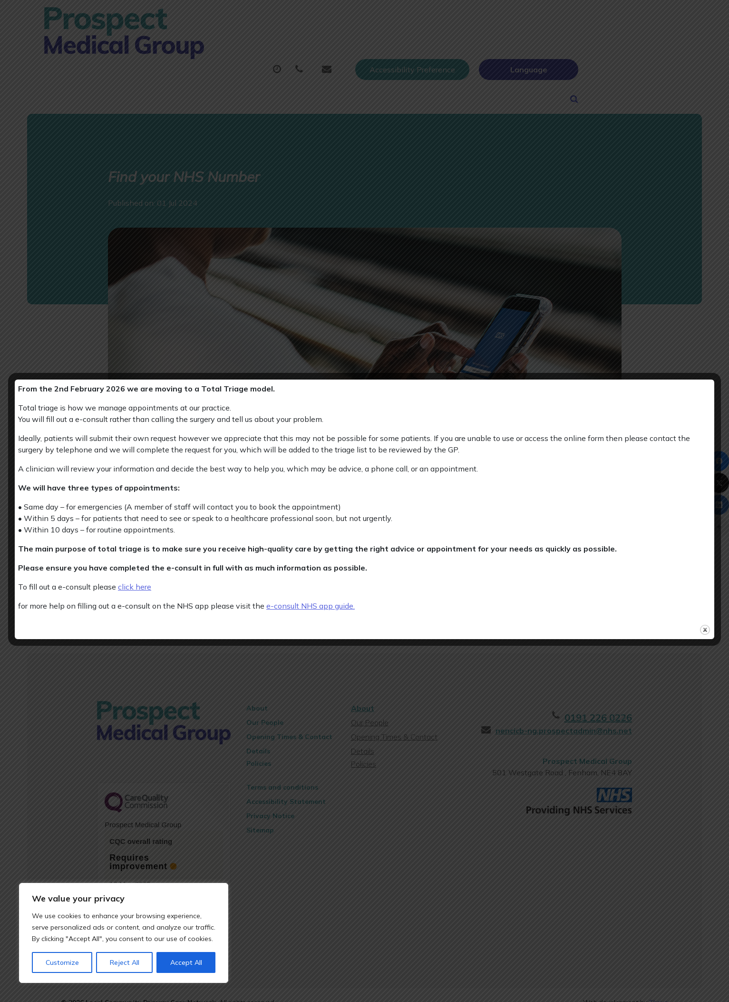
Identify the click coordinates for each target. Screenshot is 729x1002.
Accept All (186, 962)
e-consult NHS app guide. (310, 606)
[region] (123, 933)
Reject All (124, 962)
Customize (62, 962)
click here (134, 586)
